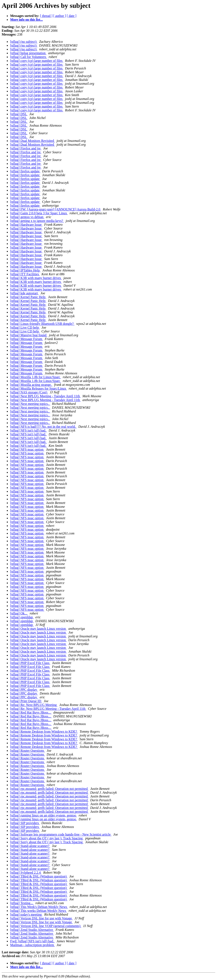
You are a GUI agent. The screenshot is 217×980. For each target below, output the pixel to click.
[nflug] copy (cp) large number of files (36, 60)
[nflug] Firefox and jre (26, 148)
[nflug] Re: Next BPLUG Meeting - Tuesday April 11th (48, 708)
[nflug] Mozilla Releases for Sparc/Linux (38, 388)
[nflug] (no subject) (23, 41)
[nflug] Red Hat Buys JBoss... (31, 712)
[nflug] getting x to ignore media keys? (37, 221)
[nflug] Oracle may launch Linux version (38, 628)
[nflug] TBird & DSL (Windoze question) (38, 876)
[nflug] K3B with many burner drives (36, 278)
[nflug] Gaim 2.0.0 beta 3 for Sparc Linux (39, 213)
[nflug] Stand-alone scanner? (30, 846)
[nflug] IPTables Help (25, 270)
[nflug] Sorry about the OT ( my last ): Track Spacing (46, 838)
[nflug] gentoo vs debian (27, 217)
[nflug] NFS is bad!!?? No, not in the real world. (43, 426)
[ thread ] (46, 16)
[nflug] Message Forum (26, 339)
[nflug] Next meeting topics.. (30, 404)
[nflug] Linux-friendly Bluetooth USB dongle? (42, 323)
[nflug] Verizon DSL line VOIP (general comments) (45, 926)
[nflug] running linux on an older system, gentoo (43, 815)
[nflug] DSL (19, 114)
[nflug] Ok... (19, 613)
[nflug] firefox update (25, 171)
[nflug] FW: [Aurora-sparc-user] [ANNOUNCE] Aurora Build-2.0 (55, 209)
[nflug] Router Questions (27, 750)
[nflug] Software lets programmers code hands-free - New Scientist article (60, 834)
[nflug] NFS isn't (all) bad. (28, 430)
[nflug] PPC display (24, 689)
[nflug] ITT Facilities (25, 274)
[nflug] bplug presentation (28, 53)
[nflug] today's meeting (26, 914)
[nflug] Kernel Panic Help (28, 297)
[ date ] (71, 16)
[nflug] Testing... (22, 903)
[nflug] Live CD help (25, 327)
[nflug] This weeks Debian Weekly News (38, 910)
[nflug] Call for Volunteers (28, 57)
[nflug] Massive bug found (28, 335)
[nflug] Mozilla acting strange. (31, 384)
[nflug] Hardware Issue (26, 224)
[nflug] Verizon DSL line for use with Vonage (41, 918)
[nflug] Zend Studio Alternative (32, 930)
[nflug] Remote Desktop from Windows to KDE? (44, 731)
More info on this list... (26, 19)
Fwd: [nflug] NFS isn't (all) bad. (32, 941)
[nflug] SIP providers (25, 823)
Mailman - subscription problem (32, 945)
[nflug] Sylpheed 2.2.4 (26, 872)
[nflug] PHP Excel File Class (30, 663)
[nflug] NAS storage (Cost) (29, 392)
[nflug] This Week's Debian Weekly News (39, 907)
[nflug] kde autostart (24, 293)
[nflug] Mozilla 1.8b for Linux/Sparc (35, 377)
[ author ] (59, 16)
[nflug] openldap (22, 617)
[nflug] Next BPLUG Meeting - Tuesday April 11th (45, 396)
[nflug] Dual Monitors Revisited (32, 141)
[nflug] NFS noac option (27, 449)
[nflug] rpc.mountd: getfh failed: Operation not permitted (49, 788)
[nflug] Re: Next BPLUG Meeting (34, 705)
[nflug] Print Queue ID (26, 701)
